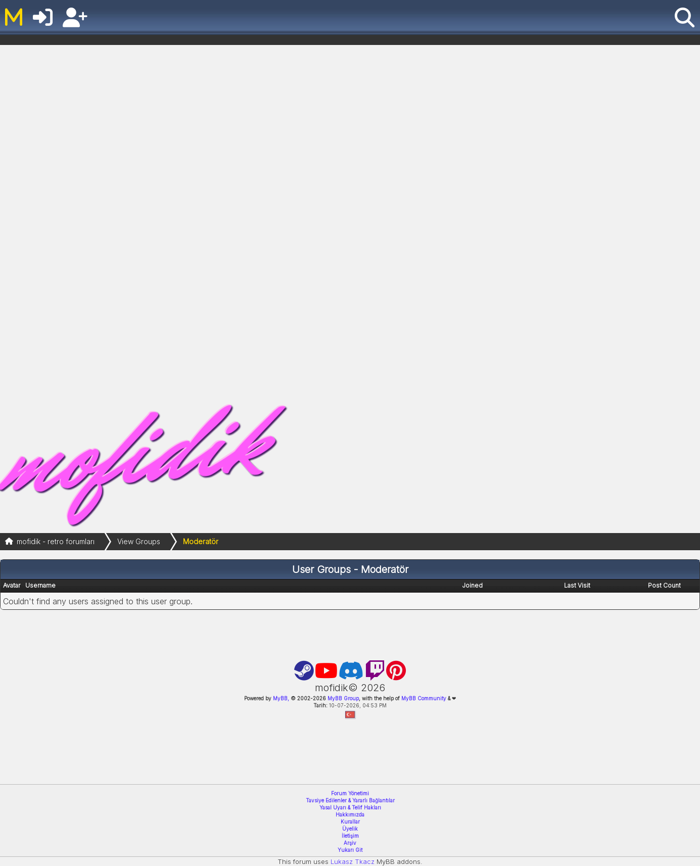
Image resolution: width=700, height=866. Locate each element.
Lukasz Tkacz (353, 861)
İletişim (350, 836)
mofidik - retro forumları (56, 541)
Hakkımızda (350, 814)
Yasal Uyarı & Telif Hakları (350, 807)
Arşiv (350, 843)
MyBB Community (423, 698)
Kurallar (350, 822)
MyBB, (281, 698)
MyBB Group (342, 698)
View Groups (138, 541)
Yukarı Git (350, 850)
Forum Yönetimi (350, 793)
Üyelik (350, 829)
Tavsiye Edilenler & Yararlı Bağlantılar (350, 800)
